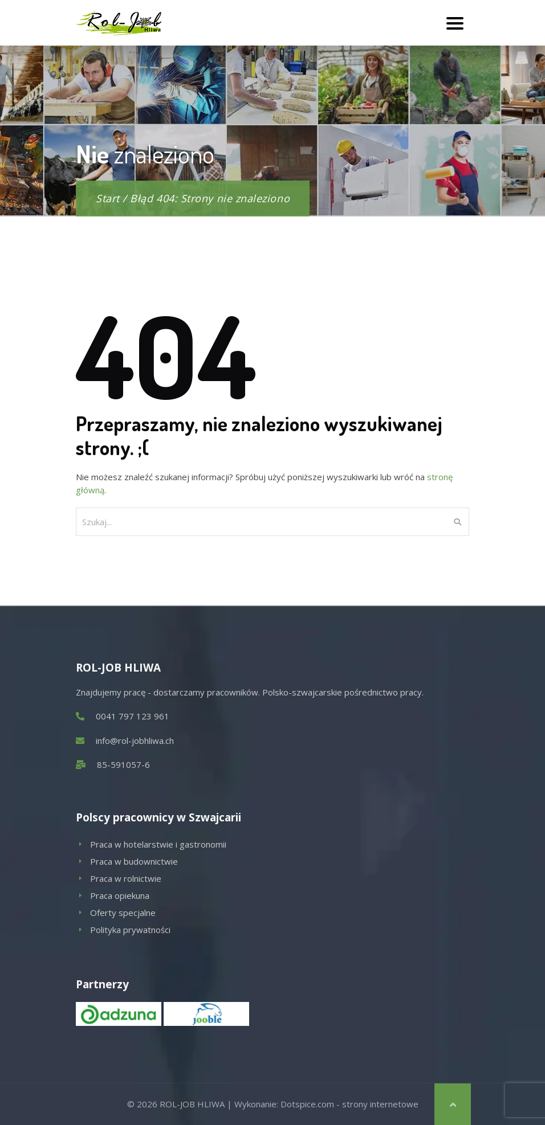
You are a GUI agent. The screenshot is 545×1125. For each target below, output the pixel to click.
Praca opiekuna (119, 895)
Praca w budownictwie (134, 861)
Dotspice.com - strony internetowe (349, 1104)
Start (108, 198)
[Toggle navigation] (455, 22)
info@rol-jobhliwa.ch (135, 740)
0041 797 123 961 (132, 716)
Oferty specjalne (123, 912)
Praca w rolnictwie (125, 878)
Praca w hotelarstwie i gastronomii (158, 844)
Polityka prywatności (130, 929)
